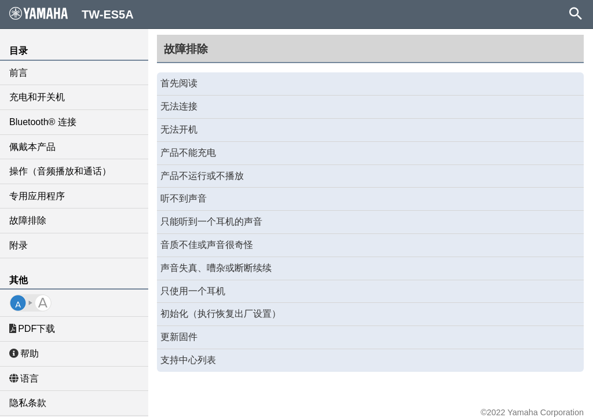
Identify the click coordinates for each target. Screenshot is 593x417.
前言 (18, 73)
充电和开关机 (37, 97)
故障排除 (27, 220)
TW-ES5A (71, 14)
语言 (24, 378)
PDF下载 (32, 329)
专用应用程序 (37, 196)
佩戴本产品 (32, 147)
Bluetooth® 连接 (42, 122)
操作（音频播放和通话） (60, 171)
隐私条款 (27, 403)
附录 (18, 245)
